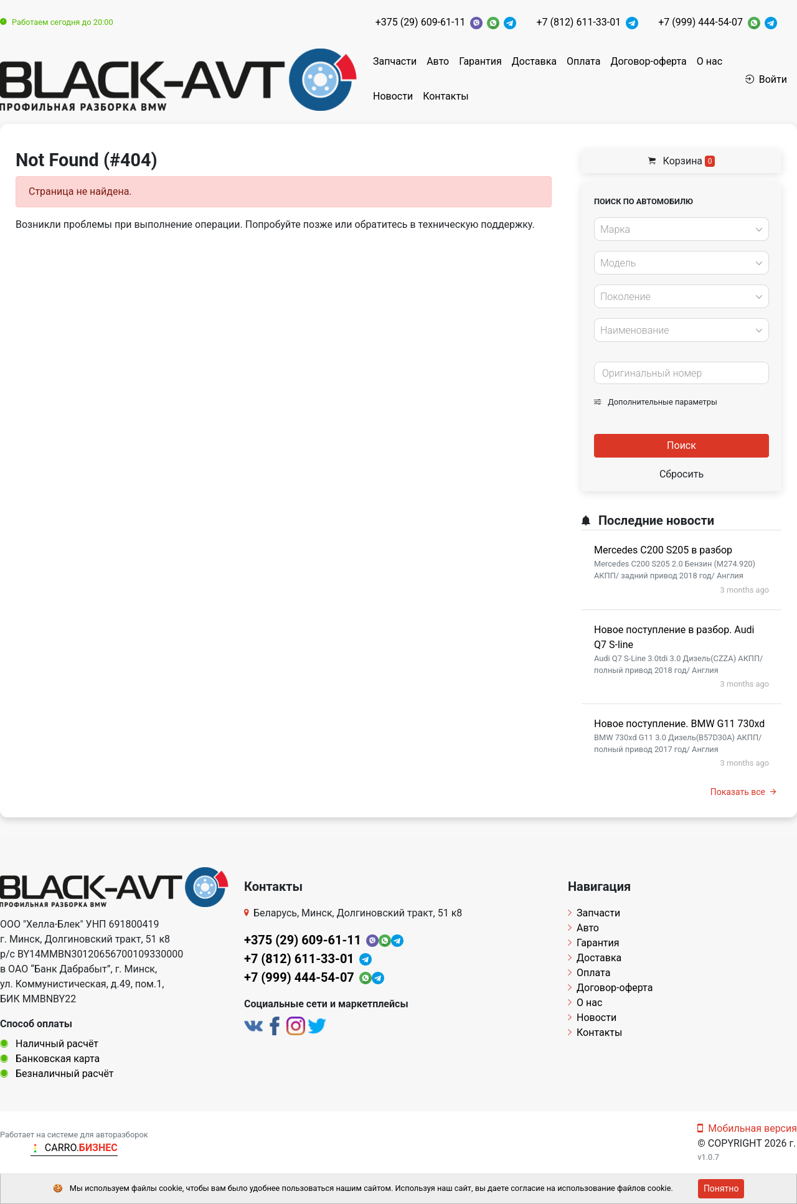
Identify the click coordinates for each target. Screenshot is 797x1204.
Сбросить (681, 474)
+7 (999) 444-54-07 (700, 22)
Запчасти (395, 61)
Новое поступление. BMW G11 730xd (679, 724)
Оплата (583, 61)
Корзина (681, 161)
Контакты (445, 96)
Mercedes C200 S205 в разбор (663, 550)
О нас (709, 61)
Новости (393, 96)
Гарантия (480, 61)
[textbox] (678, 230)
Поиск (681, 445)
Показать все (743, 792)
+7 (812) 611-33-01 (578, 22)
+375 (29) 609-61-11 (420, 22)
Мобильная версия (747, 1128)
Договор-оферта (648, 61)
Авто (438, 61)
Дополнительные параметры (655, 402)
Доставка (534, 61)
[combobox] (681, 229)
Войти (766, 79)
